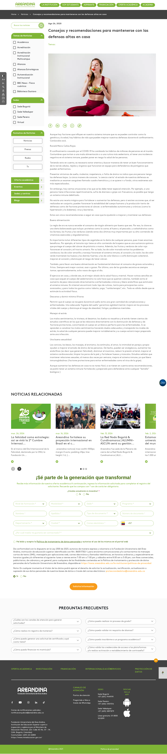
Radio (28, 158)
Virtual (20, 122)
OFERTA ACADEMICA (21, 669)
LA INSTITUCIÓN (49, 5)
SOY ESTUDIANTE (70, 5)
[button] (3, 75)
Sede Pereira (23, 117)
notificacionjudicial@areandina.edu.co (27, 713)
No (87, 495)
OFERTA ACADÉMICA (128, 5)
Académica (23, 42)
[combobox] (51, 504)
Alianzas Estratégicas (28, 70)
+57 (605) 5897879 (106, 711)
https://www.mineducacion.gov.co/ (26, 738)
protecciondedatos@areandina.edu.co (125, 571)
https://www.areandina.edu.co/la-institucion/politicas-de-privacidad (116, 564)
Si (80, 495)
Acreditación (23, 48)
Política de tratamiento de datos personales (59, 542)
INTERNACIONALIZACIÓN (98, 669)
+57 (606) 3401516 (106, 704)
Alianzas (21, 64)
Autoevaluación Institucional (25, 76)
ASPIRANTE (89, 5)
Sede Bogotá (23, 107)
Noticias (25, 14)
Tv (28, 167)
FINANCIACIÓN (106, 5)
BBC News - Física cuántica (26, 84)
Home (14, 14)
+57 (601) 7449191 (106, 697)
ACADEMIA (148, 5)
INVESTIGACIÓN (44, 669)
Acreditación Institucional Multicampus (23, 56)
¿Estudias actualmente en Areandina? (83, 491)
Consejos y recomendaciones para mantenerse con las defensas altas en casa (69, 14)
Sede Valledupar (25, 112)
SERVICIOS (115, 669)
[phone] (140, 523)
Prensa (28, 149)
